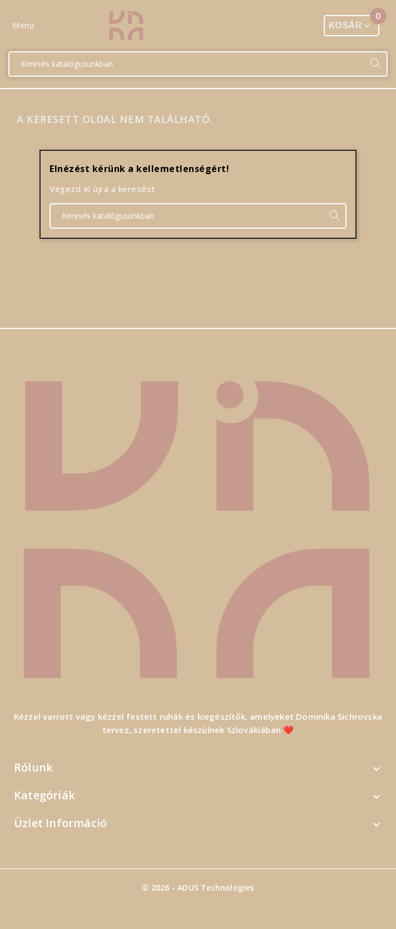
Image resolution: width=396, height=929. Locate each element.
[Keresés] (186, 64)
